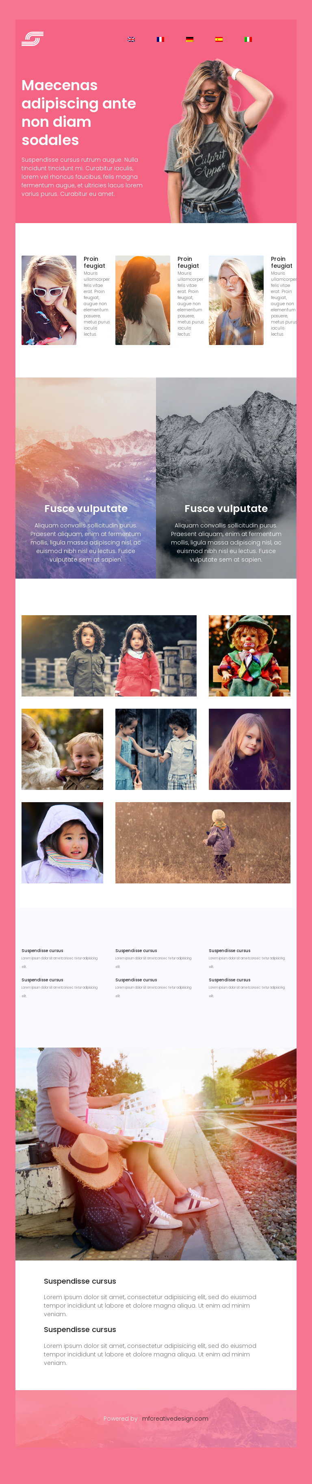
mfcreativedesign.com (175, 1419)
